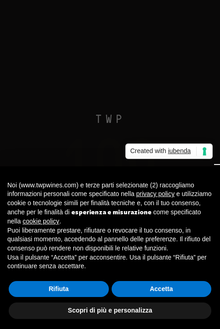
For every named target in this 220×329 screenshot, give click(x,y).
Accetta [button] (161, 288)
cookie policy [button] (40, 221)
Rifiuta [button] (58, 288)
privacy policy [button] (155, 193)
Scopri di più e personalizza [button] (110, 310)
